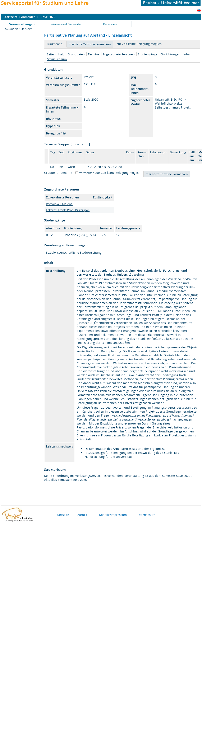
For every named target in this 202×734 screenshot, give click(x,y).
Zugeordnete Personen (119, 54)
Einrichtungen (170, 54)
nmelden (28, 17)
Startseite (26, 29)
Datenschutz (146, 515)
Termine (94, 54)
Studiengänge (147, 54)
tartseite (11, 17)
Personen (110, 24)
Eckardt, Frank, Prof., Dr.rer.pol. (67, 210)
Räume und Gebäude (65, 24)
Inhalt (187, 54)
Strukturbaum (57, 59)
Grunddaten (76, 54)
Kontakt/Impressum (113, 515)
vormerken (86, 173)
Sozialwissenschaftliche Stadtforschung (73, 252)
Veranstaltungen (22, 24)
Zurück (82, 515)
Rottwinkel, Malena (59, 204)
